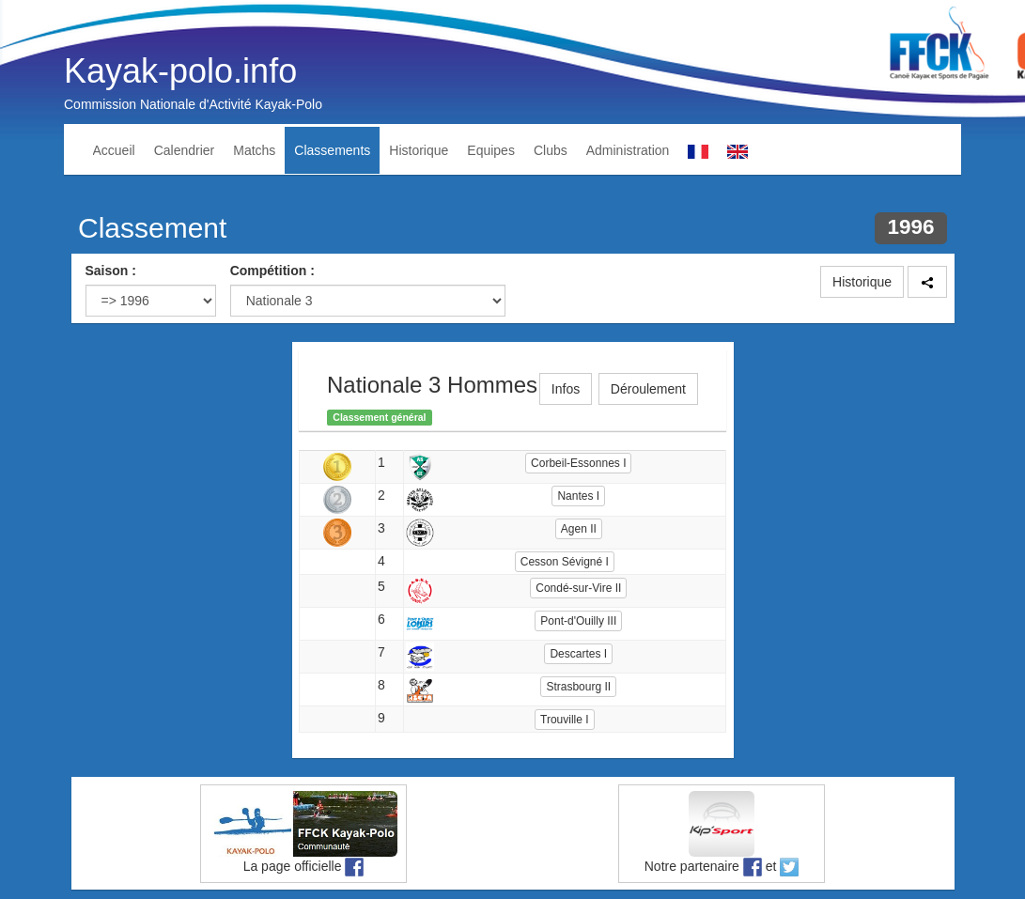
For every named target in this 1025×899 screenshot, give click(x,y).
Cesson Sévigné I (564, 561)
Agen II (579, 528)
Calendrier (184, 150)
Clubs (550, 150)
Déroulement (648, 388)
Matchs (254, 150)
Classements (332, 150)
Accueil (114, 150)
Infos (565, 388)
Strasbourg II (578, 686)
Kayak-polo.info (180, 71)
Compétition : (272, 270)
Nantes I (578, 496)
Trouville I (564, 719)
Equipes (491, 150)
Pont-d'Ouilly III (578, 621)
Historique (418, 150)
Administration (628, 150)
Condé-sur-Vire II (578, 588)
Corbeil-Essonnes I (578, 463)
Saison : (110, 270)
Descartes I (578, 653)
